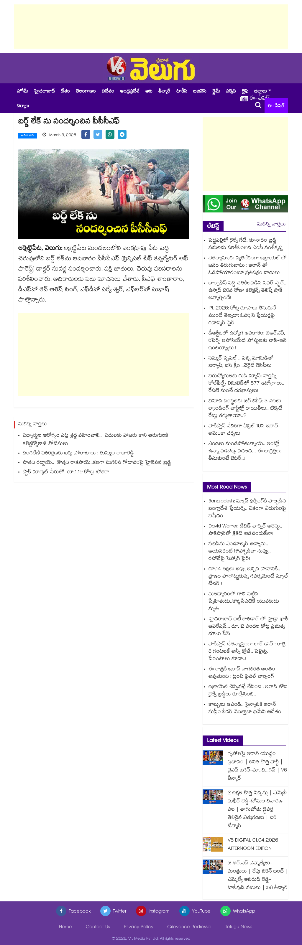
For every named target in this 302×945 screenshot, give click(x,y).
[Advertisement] (151, 26)
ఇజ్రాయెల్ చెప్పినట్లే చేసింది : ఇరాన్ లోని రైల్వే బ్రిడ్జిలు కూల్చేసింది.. (248, 691)
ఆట (148, 92)
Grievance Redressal (189, 927)
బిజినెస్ (199, 92)
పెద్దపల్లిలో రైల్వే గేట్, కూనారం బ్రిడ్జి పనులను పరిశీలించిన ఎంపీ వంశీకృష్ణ (246, 245)
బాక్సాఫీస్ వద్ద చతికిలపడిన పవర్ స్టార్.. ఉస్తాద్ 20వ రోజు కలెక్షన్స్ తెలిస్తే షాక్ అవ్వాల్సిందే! (247, 291)
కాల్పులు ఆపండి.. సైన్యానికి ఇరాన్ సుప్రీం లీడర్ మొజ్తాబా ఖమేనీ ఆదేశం (245, 709)
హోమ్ (22, 92)
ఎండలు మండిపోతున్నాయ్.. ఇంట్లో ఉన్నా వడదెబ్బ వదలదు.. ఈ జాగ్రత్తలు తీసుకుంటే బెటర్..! (245, 451)
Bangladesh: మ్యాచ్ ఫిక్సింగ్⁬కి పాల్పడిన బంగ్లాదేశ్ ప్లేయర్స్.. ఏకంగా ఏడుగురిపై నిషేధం (247, 509)
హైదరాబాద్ (44, 92)
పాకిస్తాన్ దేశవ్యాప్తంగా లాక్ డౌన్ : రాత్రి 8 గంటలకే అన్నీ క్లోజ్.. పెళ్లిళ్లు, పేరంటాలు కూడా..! (247, 652)
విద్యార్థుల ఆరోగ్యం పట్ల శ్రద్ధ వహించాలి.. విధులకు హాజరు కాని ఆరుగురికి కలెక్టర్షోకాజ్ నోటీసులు (95, 440)
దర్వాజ (23, 107)
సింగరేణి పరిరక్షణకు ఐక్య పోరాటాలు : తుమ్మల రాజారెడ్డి (78, 453)
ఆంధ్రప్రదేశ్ (129, 92)
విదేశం (108, 92)
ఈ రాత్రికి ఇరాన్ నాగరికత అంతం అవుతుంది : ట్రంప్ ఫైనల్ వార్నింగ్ (242, 673)
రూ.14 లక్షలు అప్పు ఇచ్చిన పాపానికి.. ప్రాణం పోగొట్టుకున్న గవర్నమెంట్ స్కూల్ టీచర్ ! (248, 576)
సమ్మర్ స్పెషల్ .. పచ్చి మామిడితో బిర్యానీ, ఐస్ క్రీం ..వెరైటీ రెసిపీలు (241, 362)
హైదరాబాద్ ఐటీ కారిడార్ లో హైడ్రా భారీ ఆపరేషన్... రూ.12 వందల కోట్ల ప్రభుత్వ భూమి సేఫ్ (248, 627)
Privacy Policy (138, 927)
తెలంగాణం (86, 92)
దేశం (65, 92)
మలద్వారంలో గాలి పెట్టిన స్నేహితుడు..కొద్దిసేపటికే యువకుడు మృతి (244, 601)
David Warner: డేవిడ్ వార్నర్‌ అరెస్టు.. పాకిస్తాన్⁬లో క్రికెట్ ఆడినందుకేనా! (245, 530)
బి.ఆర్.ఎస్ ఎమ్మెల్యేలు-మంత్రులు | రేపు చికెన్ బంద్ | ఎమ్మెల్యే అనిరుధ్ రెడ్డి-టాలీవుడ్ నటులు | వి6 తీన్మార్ (258, 876)
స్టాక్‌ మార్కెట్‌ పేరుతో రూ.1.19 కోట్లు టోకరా (66, 472)
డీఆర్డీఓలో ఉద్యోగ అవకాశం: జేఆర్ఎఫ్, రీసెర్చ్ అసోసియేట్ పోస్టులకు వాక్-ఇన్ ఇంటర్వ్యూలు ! (248, 341)
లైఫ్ (245, 92)
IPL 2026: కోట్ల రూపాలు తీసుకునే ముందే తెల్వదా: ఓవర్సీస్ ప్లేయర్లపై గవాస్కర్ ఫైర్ (242, 316)
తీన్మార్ (164, 92)
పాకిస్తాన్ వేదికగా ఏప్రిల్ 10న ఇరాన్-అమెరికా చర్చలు (244, 430)
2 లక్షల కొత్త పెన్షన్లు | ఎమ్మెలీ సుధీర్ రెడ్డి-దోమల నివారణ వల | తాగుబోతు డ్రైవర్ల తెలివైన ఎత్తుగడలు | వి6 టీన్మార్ (257, 810)
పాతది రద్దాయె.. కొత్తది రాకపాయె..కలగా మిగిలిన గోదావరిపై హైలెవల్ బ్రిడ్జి (97, 463)
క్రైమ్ (216, 92)
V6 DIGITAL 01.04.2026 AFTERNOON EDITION (253, 845)
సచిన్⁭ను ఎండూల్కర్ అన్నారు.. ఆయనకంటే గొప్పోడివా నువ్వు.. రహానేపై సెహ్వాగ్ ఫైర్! (240, 551)
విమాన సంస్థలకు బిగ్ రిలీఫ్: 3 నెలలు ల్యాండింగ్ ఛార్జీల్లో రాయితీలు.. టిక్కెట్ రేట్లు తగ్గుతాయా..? (246, 408)
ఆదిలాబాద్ (27, 135)
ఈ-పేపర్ (276, 107)
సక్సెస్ (231, 92)
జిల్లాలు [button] (260, 92)
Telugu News (238, 927)
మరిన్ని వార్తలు (271, 224)
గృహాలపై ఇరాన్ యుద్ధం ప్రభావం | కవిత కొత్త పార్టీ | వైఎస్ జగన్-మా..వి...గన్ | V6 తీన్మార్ (257, 766)
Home (65, 927)
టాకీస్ (181, 92)
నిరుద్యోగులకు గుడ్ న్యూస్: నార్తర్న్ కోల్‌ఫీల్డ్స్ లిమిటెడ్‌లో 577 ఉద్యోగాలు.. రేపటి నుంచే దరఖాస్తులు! (246, 383)
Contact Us (98, 927)
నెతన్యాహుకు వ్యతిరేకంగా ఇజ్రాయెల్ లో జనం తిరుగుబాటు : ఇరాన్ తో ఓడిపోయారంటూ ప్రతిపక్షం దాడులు (248, 266)
